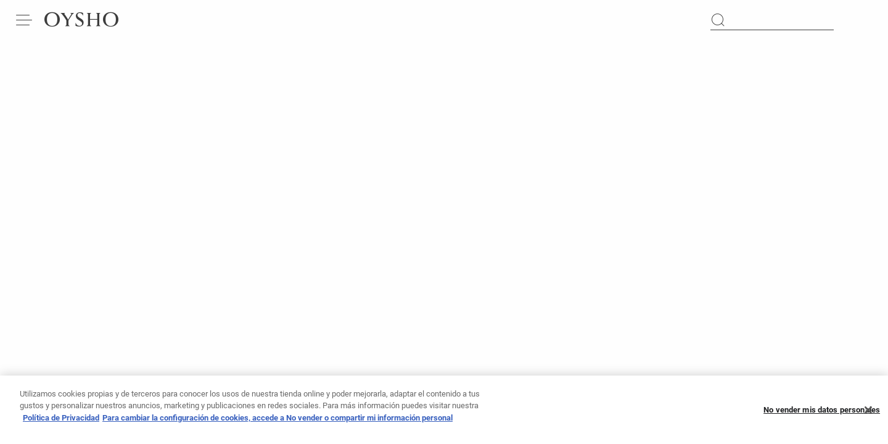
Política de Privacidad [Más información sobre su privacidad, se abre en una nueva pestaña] (61, 421)
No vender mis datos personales (821, 413)
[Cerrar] (868, 413)
